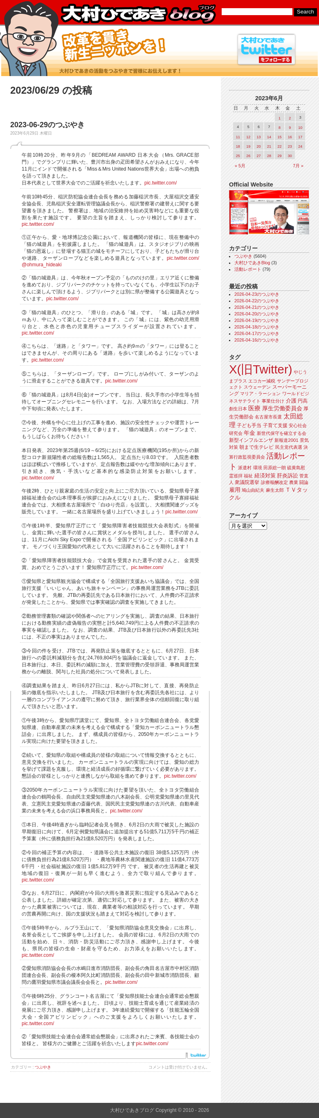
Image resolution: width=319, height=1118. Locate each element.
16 (290, 137)
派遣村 (245, 467)
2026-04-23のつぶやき (256, 294)
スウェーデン (257, 387)
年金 (249, 433)
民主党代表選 (288, 447)
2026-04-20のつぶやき (256, 313)
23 (290, 146)
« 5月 (240, 165)
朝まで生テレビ (256, 447)
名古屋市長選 (268, 416)
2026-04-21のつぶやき (256, 307)
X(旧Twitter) (260, 369)
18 (238, 146)
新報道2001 (286, 440)
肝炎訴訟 (287, 475)
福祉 (248, 475)
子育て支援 (275, 425)
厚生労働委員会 (282, 408)
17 (300, 137)
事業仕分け (273, 400)
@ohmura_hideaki (42, 265)
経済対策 (265, 475)
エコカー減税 (261, 380)
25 (238, 156)
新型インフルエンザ (251, 440)
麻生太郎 (275, 490)
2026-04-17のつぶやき (256, 333)
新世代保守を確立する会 (281, 433)
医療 (254, 408)
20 (259, 146)
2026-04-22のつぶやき (256, 300)
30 (290, 156)
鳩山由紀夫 (253, 490)
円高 (303, 401)
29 (279, 156)
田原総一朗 (274, 467)
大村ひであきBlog (252, 262)
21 (269, 146)
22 (279, 146)
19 (248, 146)
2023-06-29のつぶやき (47, 125)
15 (279, 137)
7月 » (298, 165)
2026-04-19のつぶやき (256, 320)
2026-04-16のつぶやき (256, 339)
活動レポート (247, 269)
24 (300, 146)
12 (248, 137)
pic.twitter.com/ (160, 183)
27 (259, 156)
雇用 (234, 489)
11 (238, 137)
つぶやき (43, 1067)
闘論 (303, 482)
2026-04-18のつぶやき (256, 326)
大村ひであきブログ (138, 14)
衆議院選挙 (247, 482)
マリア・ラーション (260, 393)
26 (248, 156)
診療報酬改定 (274, 482)
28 (269, 156)
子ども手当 (249, 425)
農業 (293, 482)
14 (269, 137)
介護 (291, 401)
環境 (257, 467)
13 (259, 137)
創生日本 (238, 408)
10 (300, 128)
